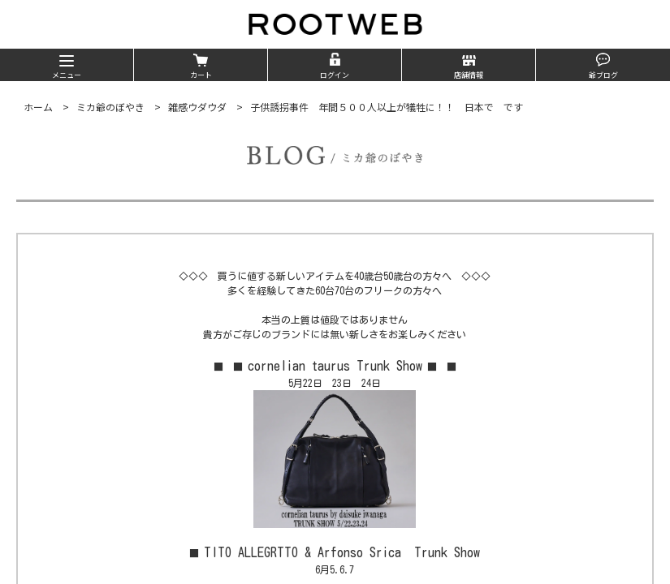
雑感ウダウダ (197, 107)
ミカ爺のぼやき (110, 107)
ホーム (38, 107)
